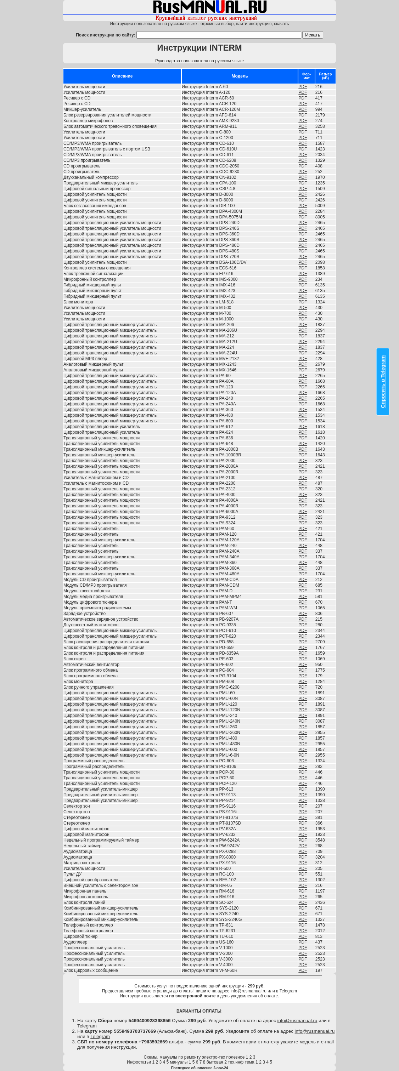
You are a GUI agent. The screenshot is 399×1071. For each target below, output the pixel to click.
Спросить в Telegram (383, 381)
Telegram (288, 991)
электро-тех (213, 1057)
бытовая (215, 1062)
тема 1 (251, 1062)
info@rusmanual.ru (248, 991)
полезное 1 (237, 1057)
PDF (302, 86)
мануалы (179, 1062)
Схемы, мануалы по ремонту (172, 1057)
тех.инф (235, 1062)
